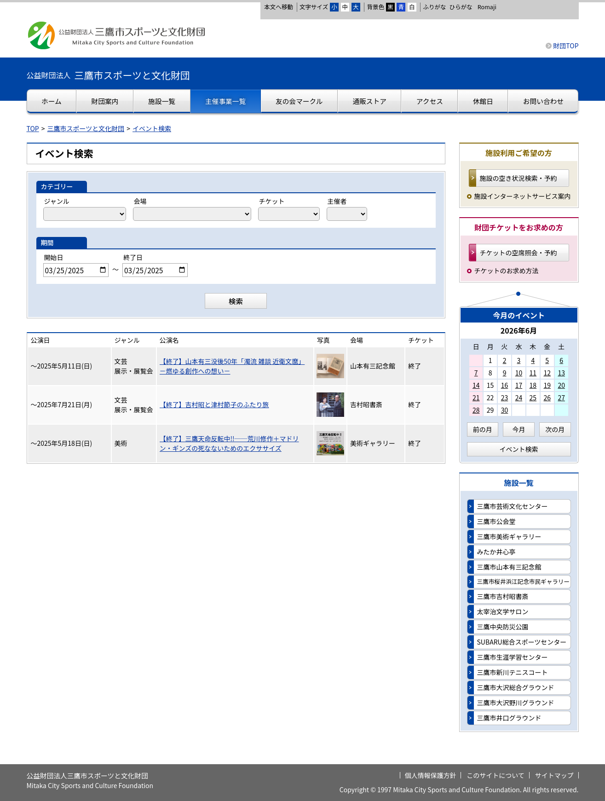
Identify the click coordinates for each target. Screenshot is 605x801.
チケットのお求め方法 (506, 270)
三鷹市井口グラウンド (509, 717)
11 (533, 372)
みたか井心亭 (496, 551)
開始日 (53, 257)
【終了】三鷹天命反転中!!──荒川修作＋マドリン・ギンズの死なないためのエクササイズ (229, 443)
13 (561, 372)
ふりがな (434, 6)
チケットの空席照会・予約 (518, 252)
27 (561, 397)
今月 (519, 429)
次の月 (555, 429)
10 (519, 372)
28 (476, 410)
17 (519, 385)
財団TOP (565, 45)
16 (504, 385)
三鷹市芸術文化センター (512, 506)
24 (519, 397)
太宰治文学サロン (503, 611)
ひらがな (460, 7)
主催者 (337, 201)
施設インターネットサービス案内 (522, 196)
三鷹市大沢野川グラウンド (515, 702)
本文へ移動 (278, 6)
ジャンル (56, 201)
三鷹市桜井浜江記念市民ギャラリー (523, 581)
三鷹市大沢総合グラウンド (515, 687)
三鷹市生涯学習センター (512, 657)
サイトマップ (554, 775)
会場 (140, 201)
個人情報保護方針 (430, 775)
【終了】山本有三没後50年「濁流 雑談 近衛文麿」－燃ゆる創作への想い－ (232, 366)
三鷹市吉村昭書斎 (503, 596)
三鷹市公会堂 (496, 521)
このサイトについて (495, 775)
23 (504, 397)
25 (533, 397)
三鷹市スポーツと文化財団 (86, 128)
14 (476, 385)
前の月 (482, 429)
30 (504, 410)
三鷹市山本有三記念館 (509, 566)
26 (547, 397)
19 (547, 385)
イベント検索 (152, 128)
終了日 (133, 257)
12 (547, 372)
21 (476, 397)
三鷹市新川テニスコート (512, 672)
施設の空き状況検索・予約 (518, 178)
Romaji (487, 7)
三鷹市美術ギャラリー (509, 536)
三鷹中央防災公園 (503, 626)
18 (533, 385)
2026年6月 (519, 330)
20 (561, 385)
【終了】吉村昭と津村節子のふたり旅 (214, 404)
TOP (33, 128)
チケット (272, 201)
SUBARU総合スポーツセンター (522, 641)
